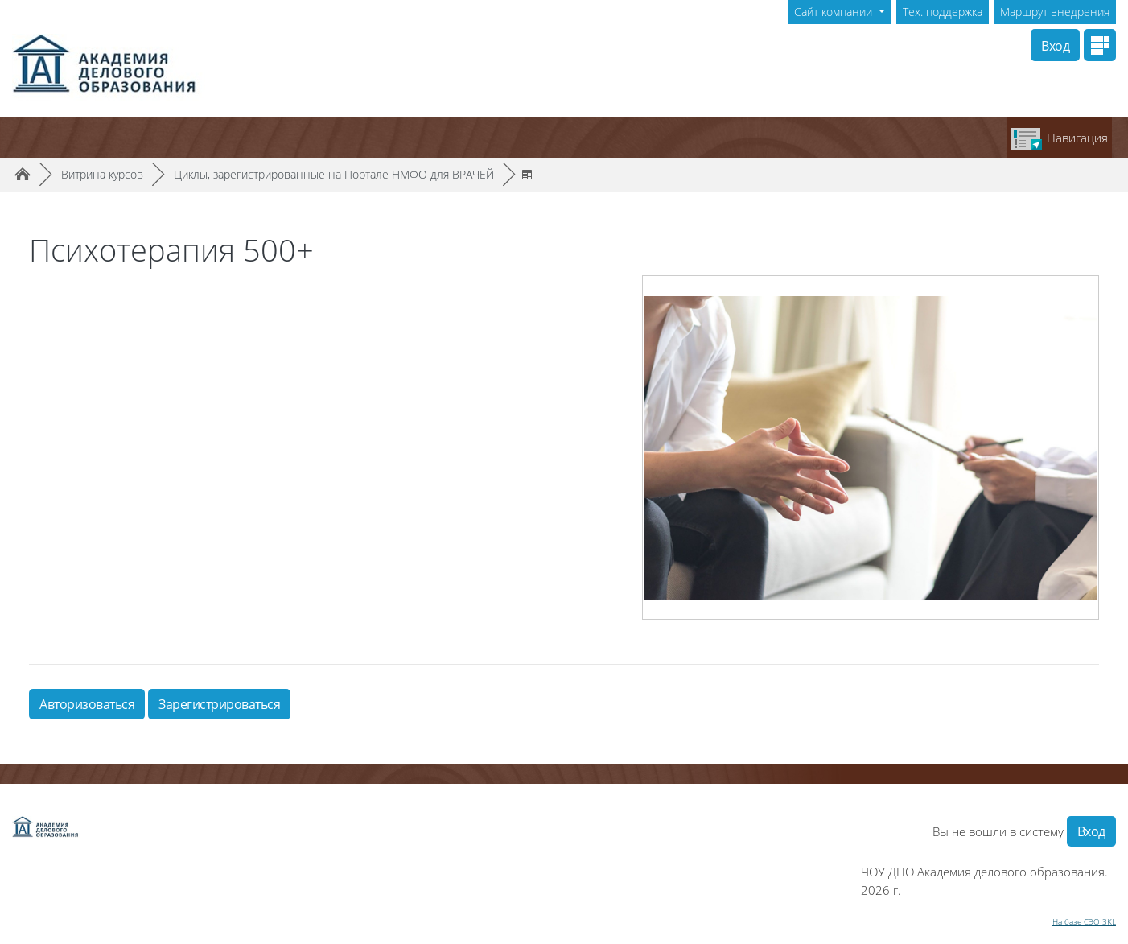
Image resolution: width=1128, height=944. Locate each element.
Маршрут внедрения (1054, 11)
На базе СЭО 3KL (1084, 921)
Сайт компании (834, 11)
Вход (1055, 46)
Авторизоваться (86, 704)
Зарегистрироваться (219, 704)
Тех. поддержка (942, 11)
